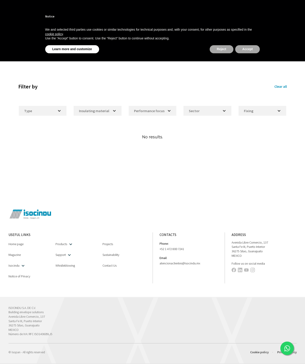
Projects (107, 244)
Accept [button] (247, 49)
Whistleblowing (65, 265)
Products (63, 244)
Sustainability (110, 255)
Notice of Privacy (19, 276)
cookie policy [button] (54, 34)
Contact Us (109, 265)
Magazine (15, 255)
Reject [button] (221, 49)
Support (63, 255)
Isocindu (16, 265)
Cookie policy (259, 352)
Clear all (280, 86)
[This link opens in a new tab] (287, 348)
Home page (16, 244)
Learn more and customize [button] (72, 49)
